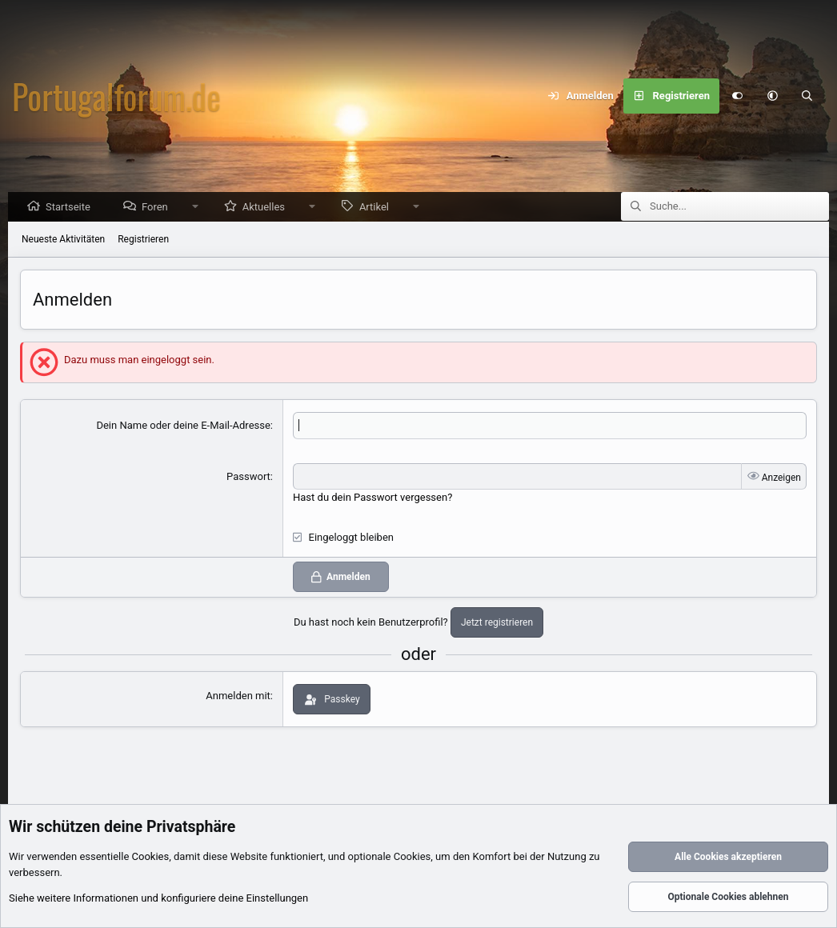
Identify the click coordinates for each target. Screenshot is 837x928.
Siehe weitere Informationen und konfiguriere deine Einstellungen (158, 899)
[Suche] (807, 96)
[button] (772, 96)
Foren (159, 208)
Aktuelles (267, 208)
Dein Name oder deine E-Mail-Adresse (183, 426)
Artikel (378, 208)
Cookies (151, 857)
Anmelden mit (238, 696)
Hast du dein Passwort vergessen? (372, 498)
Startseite (72, 208)
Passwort (248, 477)
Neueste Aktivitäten (63, 240)
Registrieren (143, 240)
